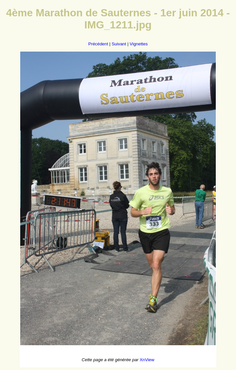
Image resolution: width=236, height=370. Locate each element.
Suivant (118, 43)
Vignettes (139, 43)
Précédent (98, 43)
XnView (147, 359)
